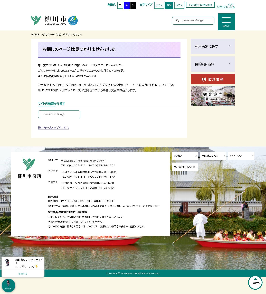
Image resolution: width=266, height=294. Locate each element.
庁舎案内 (99, 222)
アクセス (178, 156)
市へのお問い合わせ (184, 167)
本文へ (231, 4)
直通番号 (62, 222)
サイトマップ (236, 156)
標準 (169, 5)
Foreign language (200, 5)
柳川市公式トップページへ (53, 127)
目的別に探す (205, 64)
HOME (35, 34)
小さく (159, 5)
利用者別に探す (206, 46)
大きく (179, 5)
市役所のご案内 (210, 156)
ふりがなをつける (225, 7)
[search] (194, 21)
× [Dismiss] (42, 259)
